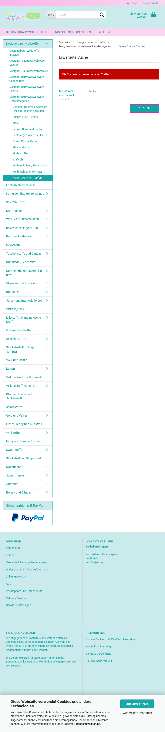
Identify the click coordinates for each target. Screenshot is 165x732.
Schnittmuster (15, 475)
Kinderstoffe (20, 153)
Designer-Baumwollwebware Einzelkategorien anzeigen (30, 108)
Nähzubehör (14, 467)
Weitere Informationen (137, 713)
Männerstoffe (21, 147)
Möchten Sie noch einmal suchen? (66, 95)
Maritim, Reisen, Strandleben (30, 165)
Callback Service (16, 598)
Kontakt (10, 555)
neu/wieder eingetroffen (22, 228)
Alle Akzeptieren (137, 704)
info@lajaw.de (94, 562)
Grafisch (18, 159)
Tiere (16, 123)
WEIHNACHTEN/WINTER (22, 219)
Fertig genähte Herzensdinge (25, 193)
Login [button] (132, 3)
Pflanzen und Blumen (25, 117)
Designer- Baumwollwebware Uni (29, 70)
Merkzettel (151, 3)
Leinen (10, 368)
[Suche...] (51, 15)
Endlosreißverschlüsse (72, 32)
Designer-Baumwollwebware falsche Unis (26, 78)
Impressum (13, 547)
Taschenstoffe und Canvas (23, 253)
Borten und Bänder (18, 492)
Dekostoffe (13, 245)
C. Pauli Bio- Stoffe (18, 330)
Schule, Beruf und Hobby (27, 129)
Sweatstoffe (14, 449)
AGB (8, 583)
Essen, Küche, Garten (25, 141)
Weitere (105, 32)
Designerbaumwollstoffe (26, 32)
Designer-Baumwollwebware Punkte (26, 88)
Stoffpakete (14, 211)
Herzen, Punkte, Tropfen (27, 177)
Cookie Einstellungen (18, 605)
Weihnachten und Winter (27, 171)
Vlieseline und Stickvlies (21, 283)
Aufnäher (12, 484)
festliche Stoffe (16, 338)
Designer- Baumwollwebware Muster (27, 62)
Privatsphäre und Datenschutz (24, 591)
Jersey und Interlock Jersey (24, 300)
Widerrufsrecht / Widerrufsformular (27, 569)
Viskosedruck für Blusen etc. (24, 377)
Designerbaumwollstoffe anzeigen (24, 52)
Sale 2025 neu (15, 202)
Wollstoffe (13, 432)
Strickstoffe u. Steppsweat (23, 458)
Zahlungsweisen (16, 576)
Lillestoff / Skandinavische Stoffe (23, 319)
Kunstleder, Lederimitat (21, 262)
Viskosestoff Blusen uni (21, 385)
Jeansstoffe (14, 407)
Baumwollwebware (18, 236)
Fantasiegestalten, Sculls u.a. (30, 135)
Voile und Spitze (16, 360)
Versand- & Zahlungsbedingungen (26, 562)
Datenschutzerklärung (87, 723)
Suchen (144, 108)
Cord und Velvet (16, 415)
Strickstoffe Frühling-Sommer (20, 349)
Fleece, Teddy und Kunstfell (24, 424)
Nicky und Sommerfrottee (23, 441)
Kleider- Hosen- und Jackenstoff (19, 396)
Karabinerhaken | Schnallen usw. (24, 273)
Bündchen (13, 292)
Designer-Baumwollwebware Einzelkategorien (26, 98)
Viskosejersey (15, 309)
